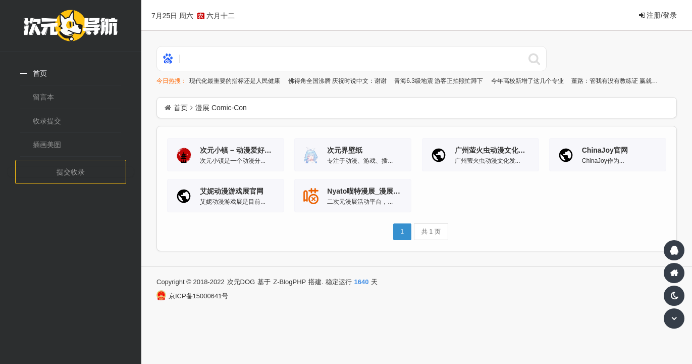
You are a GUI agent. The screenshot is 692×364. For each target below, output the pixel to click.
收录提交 (47, 121)
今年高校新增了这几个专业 (528, 80)
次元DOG (241, 282)
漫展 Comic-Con (221, 108)
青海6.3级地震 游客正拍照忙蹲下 (439, 80)
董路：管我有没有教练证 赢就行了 (618, 80)
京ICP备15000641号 (192, 296)
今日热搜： (171, 80)
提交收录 (71, 172)
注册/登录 (658, 15)
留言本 (43, 97)
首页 (40, 73)
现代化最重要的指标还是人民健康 (235, 80)
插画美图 (47, 145)
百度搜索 (534, 58)
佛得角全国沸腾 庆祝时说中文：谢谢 (338, 80)
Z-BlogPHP (289, 282)
